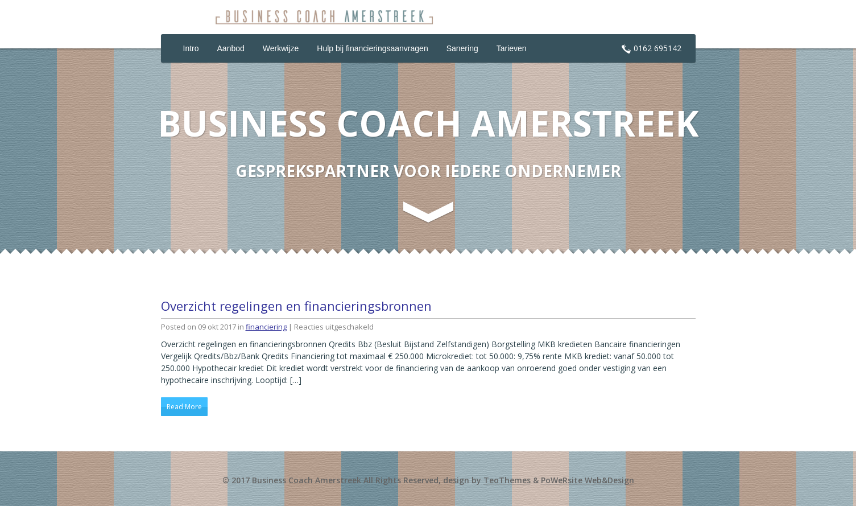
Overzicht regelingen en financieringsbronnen (296, 305)
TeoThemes (507, 480)
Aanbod (231, 48)
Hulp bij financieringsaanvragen (372, 48)
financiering (266, 327)
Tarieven (512, 48)
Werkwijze (281, 48)
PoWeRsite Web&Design (587, 480)
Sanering (462, 48)
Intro (191, 48)
